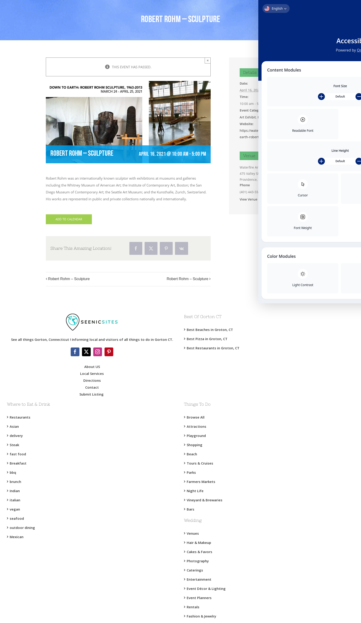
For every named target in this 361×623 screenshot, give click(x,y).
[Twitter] (86, 351)
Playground (196, 435)
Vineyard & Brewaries (204, 500)
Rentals (193, 607)
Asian (14, 426)
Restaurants (20, 417)
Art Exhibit (248, 117)
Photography (198, 561)
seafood (17, 518)
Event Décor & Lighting (206, 588)
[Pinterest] (109, 351)
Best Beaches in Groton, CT (210, 329)
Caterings (195, 570)
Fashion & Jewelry (201, 616)
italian (15, 500)
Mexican (16, 536)
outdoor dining (22, 527)
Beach (192, 454)
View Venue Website (255, 199)
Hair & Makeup (199, 542)
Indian (15, 490)
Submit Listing (92, 394)
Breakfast (18, 463)
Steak (14, 444)
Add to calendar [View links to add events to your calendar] (68, 219)
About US (92, 366)
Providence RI (268, 117)
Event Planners (199, 597)
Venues (193, 533)
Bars (190, 509)
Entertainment (199, 579)
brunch (15, 481)
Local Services (92, 373)
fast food (18, 454)
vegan (15, 509)
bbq (13, 472)
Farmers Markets (201, 481)
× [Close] (208, 60)
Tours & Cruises (200, 463)
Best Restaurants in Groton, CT (213, 348)
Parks (191, 472)
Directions (92, 380)
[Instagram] (97, 351)
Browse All (195, 417)
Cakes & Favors (199, 551)
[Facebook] (75, 351)
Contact (92, 387)
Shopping (194, 444)
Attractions (196, 426)
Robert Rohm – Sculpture (69, 279)
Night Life (195, 490)
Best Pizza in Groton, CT (207, 338)
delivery (16, 435)
